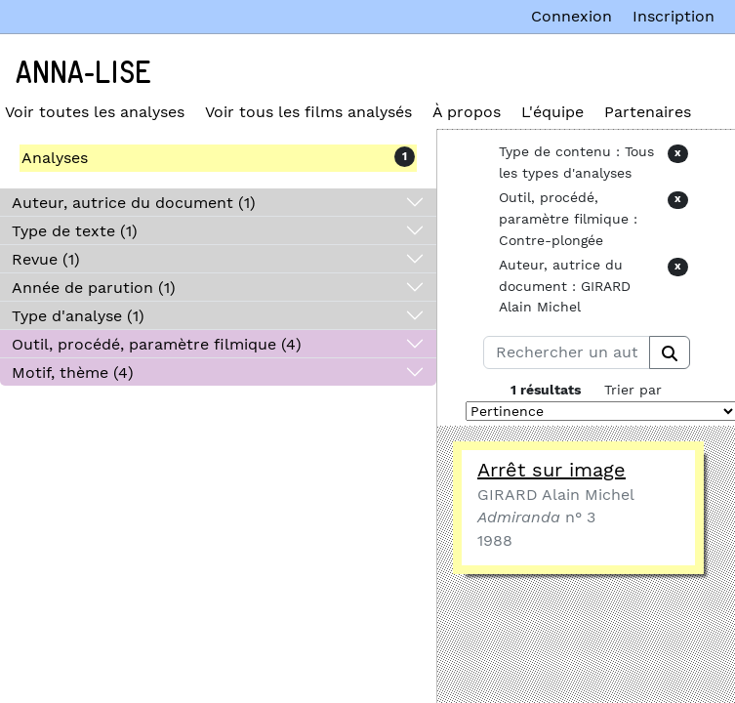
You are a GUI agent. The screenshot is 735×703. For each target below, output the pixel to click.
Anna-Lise (83, 73)
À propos (466, 112)
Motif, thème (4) (73, 372)
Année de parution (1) (94, 287)
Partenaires (647, 112)
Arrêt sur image (551, 469)
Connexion (571, 16)
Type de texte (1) (75, 231)
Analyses (54, 157)
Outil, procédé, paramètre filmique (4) (157, 344)
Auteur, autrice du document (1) (134, 202)
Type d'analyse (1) (78, 316)
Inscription (674, 16)
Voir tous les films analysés (308, 112)
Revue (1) (46, 259)
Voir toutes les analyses (94, 112)
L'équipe (552, 112)
